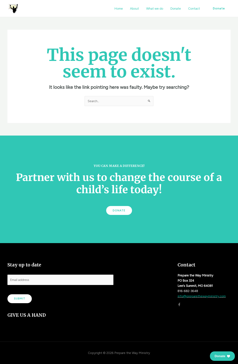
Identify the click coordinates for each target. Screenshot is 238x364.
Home (122, 8)
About (137, 8)
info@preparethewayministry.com (202, 296)
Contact (194, 8)
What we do (156, 8)
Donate (177, 8)
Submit (19, 298)
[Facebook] (179, 304)
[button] (222, 356)
